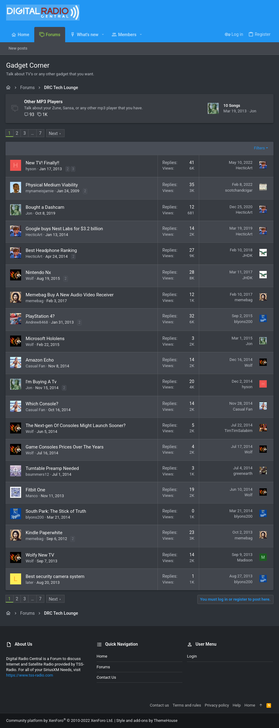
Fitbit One (36, 490)
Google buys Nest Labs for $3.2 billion (65, 228)
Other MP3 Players (44, 101)
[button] (103, 35)
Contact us (106, 677)
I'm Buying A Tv (41, 382)
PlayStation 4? (40, 316)
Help (236, 705)
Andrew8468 (37, 322)
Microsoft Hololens (45, 338)
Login (192, 656)
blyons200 (242, 321)
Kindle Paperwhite (44, 532)
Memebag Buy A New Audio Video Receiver (70, 295)
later (30, 582)
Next (54, 133)
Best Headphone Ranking (52, 250)
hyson (31, 169)
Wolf (30, 278)
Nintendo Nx (39, 272)
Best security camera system (55, 576)
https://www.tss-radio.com (29, 675)
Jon (252, 111)
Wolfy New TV (40, 555)
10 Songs (231, 105)
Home (102, 656)
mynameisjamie (40, 191)
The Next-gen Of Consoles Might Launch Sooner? (76, 425)
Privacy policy (217, 705)
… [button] (33, 133)
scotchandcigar (238, 190)
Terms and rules (187, 705)
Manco (32, 495)
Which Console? (42, 404)
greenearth (242, 473)
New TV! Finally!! (43, 163)
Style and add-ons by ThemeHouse (146, 720)
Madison (244, 560)
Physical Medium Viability (52, 185)
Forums (103, 667)
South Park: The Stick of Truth (56, 511)
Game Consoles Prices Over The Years (65, 447)
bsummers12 (38, 474)
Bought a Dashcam (45, 207)
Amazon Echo (40, 360)
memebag (35, 300)
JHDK (247, 255)
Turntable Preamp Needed (53, 468)
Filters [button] (258, 148)
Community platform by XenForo (59, 720)
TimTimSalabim (238, 430)
